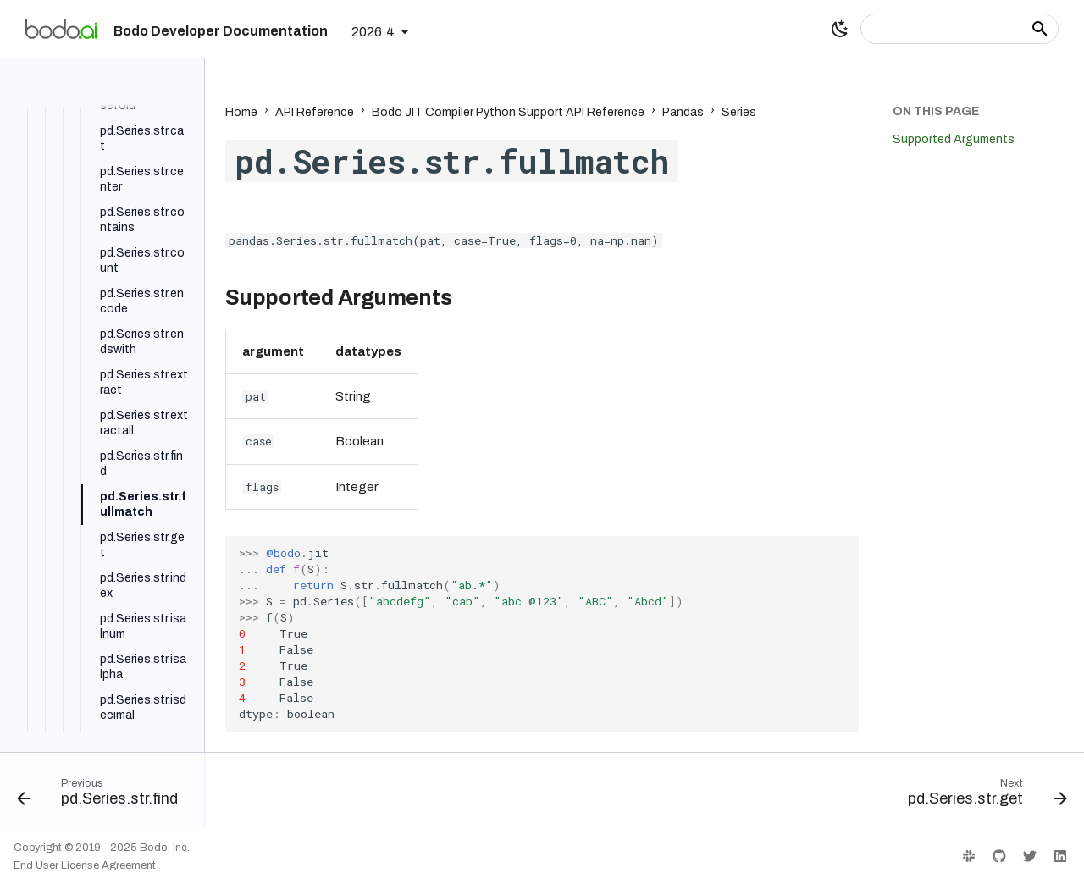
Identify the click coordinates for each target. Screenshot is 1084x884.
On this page (936, 111)
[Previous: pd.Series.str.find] (102, 796)
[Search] (959, 29)
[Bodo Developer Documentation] (61, 29)
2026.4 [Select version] (373, 32)
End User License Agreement (85, 865)
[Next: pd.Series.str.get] (982, 796)
